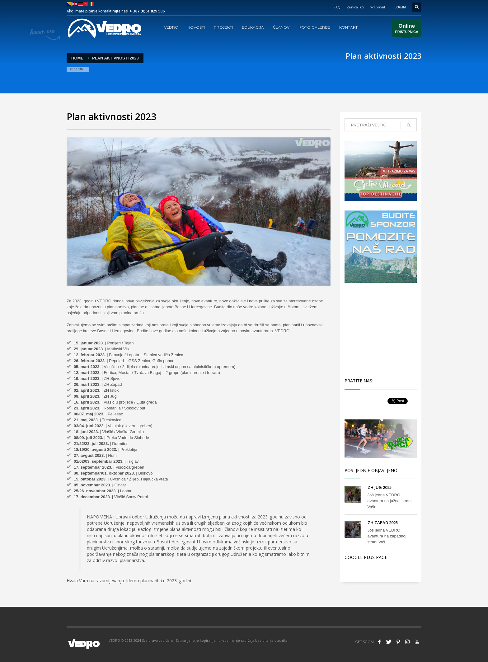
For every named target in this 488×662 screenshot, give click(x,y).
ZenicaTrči (355, 7)
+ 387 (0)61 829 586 (147, 11)
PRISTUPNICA (406, 29)
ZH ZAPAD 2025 (383, 522)
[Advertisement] (382, 329)
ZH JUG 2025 (380, 487)
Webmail (377, 7)
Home (77, 58)
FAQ (337, 7)
